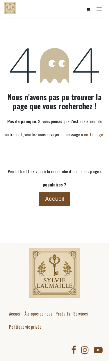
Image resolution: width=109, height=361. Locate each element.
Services (80, 313)
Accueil (54, 198)
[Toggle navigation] (99, 9)
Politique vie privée (25, 326)
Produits (63, 313)
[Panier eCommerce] (88, 9)
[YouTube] (98, 349)
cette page (93, 134)
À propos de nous (38, 313)
